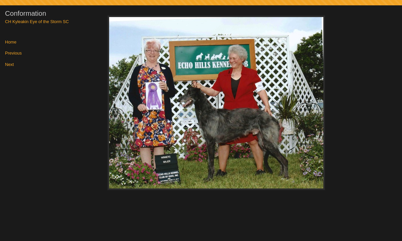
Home (10, 42)
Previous (13, 53)
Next (9, 65)
